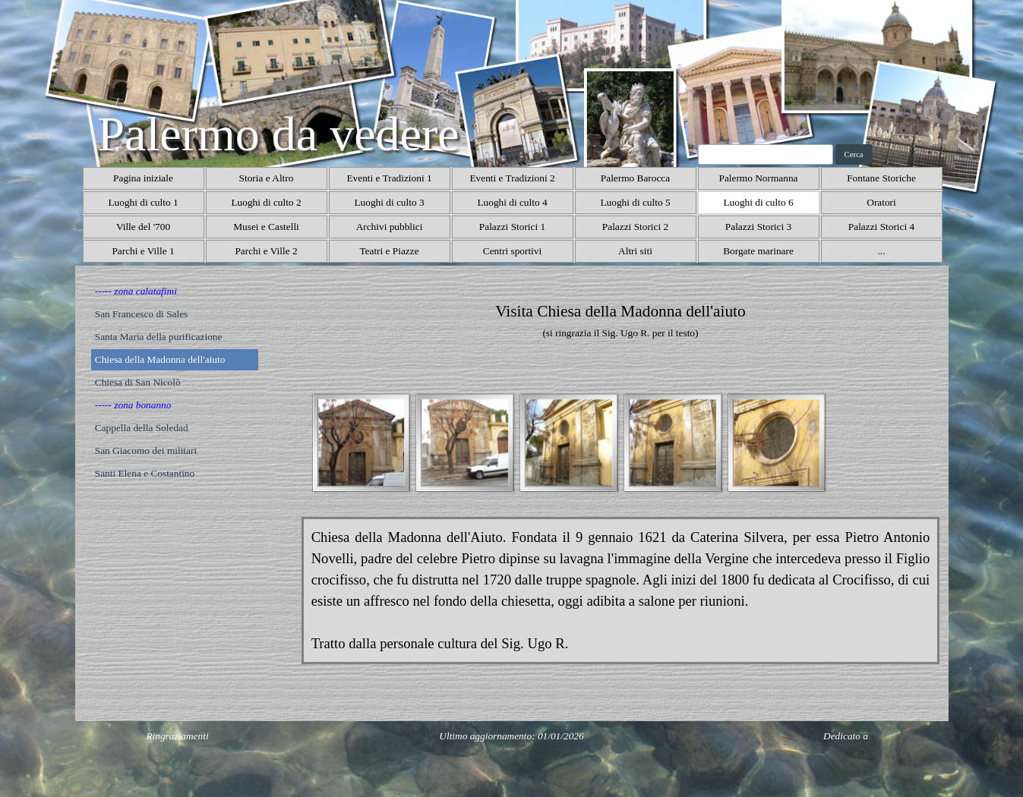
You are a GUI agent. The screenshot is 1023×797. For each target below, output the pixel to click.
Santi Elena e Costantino (144, 473)
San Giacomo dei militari (146, 450)
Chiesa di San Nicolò (138, 382)
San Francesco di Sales (141, 314)
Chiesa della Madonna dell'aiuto (160, 359)
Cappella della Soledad (141, 427)
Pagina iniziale (143, 178)
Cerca (854, 154)
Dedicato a (845, 736)
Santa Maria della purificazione (159, 336)
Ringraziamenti (177, 736)
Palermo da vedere (278, 134)
